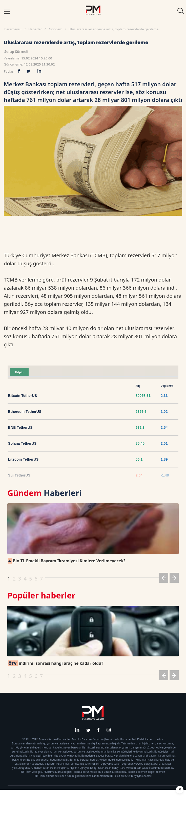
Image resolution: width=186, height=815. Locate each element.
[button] (163, 579)
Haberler (35, 29)
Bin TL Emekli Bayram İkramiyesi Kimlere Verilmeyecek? (67, 561)
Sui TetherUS (19, 475)
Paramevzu (13, 29)
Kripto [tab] (19, 372)
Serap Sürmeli (16, 51)
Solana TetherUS (22, 443)
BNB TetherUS (20, 427)
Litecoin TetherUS (23, 459)
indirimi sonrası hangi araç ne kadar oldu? (55, 663)
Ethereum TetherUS (24, 412)
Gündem (55, 29)
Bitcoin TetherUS (22, 396)
